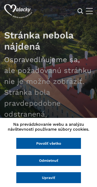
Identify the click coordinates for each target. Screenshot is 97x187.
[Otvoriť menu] (89, 11)
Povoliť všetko (48, 143)
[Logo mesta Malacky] (18, 11)
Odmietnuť (48, 160)
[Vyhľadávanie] (80, 11)
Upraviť (48, 178)
